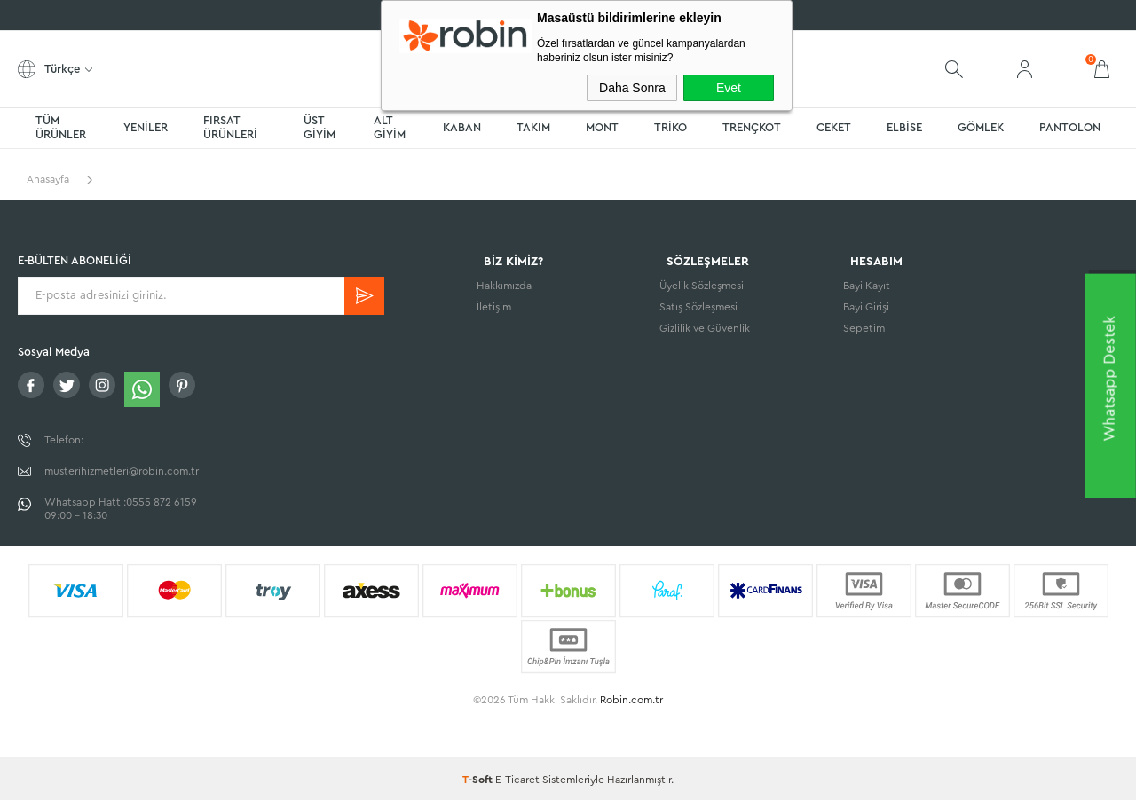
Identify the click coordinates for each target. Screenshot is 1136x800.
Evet (728, 88)
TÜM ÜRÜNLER (61, 127)
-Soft (478, 778)
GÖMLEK (981, 127)
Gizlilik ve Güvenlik (704, 330)
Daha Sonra (632, 88)
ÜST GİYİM (319, 127)
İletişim (494, 308)
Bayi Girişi (866, 308)
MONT (602, 127)
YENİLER (145, 127)
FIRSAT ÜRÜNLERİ (230, 127)
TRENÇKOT (751, 127)
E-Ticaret (517, 778)
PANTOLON (1069, 127)
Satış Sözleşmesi (698, 308)
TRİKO (670, 127)
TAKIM (533, 127)
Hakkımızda (504, 287)
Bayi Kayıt (866, 287)
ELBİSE (904, 127)
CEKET (833, 127)
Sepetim (864, 330)
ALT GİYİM (390, 127)
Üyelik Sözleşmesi (701, 287)
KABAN (462, 127)
